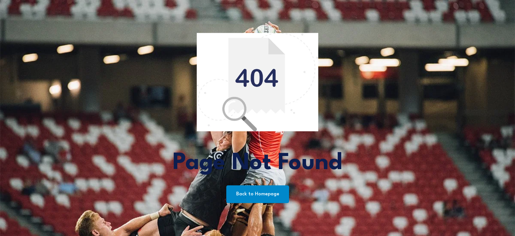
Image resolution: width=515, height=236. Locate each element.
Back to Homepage (257, 194)
